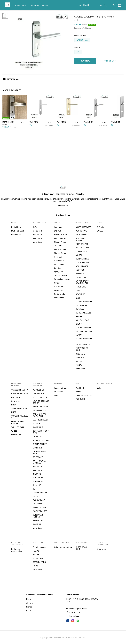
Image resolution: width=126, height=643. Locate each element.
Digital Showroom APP (75, 638)
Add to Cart (110, 60)
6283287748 (75, 612)
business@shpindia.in (78, 608)
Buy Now (85, 60)
